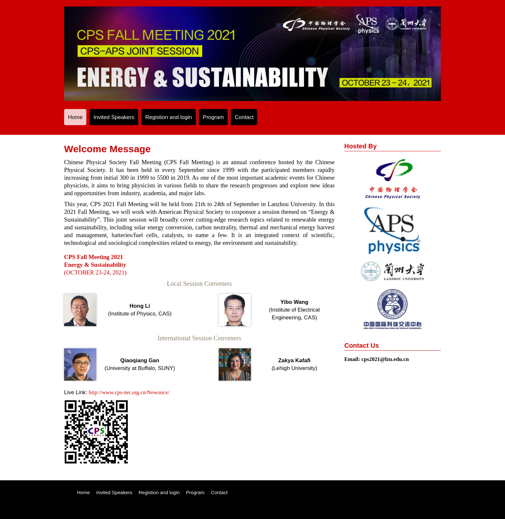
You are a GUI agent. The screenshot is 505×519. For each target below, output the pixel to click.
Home (75, 117)
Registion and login (168, 117)
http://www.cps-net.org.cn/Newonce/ (129, 392)
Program (213, 117)
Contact (244, 117)
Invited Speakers (113, 117)
